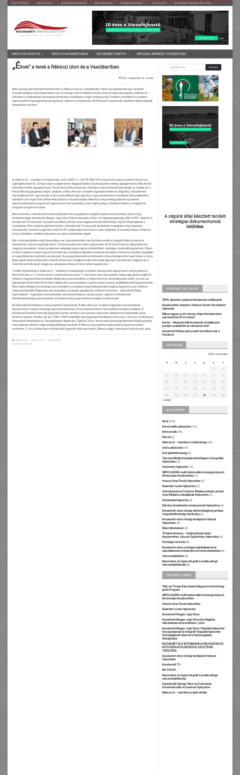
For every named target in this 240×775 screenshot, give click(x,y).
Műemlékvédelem (173, 528)
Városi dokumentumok (69, 54)
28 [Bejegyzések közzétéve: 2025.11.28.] (204, 395)
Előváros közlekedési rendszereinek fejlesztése (190, 505)
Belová (166, 437)
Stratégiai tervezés (173, 542)
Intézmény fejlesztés (174, 466)
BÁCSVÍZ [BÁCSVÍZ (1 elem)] (182, 716)
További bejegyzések (119, 760)
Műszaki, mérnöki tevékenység (161, 54)
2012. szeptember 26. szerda (134, 77)
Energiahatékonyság (174, 453)
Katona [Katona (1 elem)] (178, 722)
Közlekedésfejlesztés (175, 500)
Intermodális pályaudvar (176, 426)
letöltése (195, 226)
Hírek (165, 421)
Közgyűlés (159, 3)
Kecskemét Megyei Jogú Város (180, 614)
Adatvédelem (103, 3)
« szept (166, 399)
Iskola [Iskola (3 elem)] (165, 722)
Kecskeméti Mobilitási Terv (192, 3)
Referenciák (169, 431)
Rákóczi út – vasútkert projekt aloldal (184, 685)
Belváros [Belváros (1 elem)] (167, 716)
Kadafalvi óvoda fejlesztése (178, 486)
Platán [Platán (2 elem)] (204, 722)
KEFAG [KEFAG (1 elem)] (191, 722)
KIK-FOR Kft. (169, 663)
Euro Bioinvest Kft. (123, 771)
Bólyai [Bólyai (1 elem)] (209, 716)
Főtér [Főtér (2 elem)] (221, 716)
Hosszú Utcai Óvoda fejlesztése (181, 480)
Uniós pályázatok (172, 447)
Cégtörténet (20, 3)
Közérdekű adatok (74, 3)
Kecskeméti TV (171, 657)
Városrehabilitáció (173, 556)
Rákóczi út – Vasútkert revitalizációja (184, 442)
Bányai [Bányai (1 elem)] (196, 716)
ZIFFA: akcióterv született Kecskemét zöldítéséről (191, 299)
